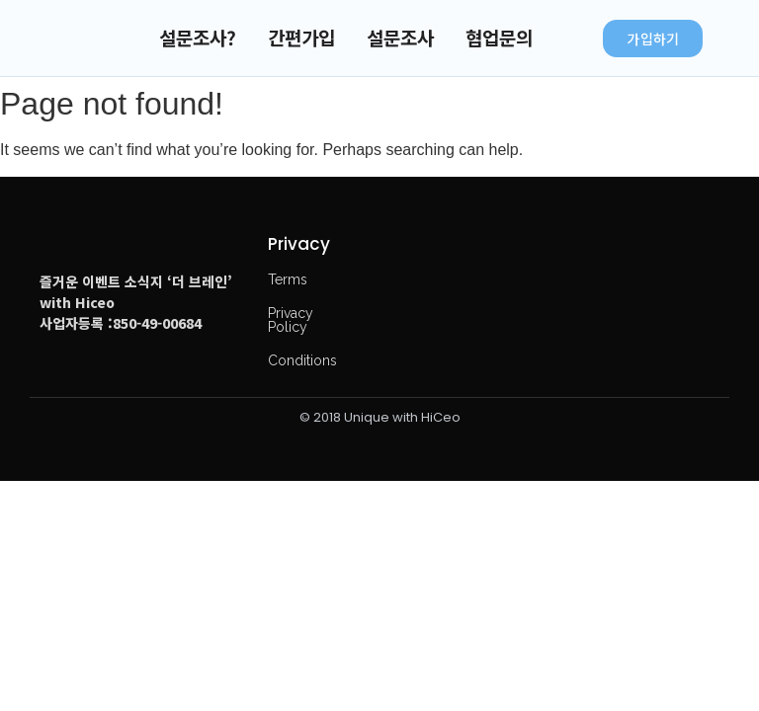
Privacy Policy (290, 320)
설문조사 (400, 37)
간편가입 (301, 37)
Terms (287, 279)
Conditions (302, 360)
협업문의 (499, 37)
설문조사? (197, 37)
